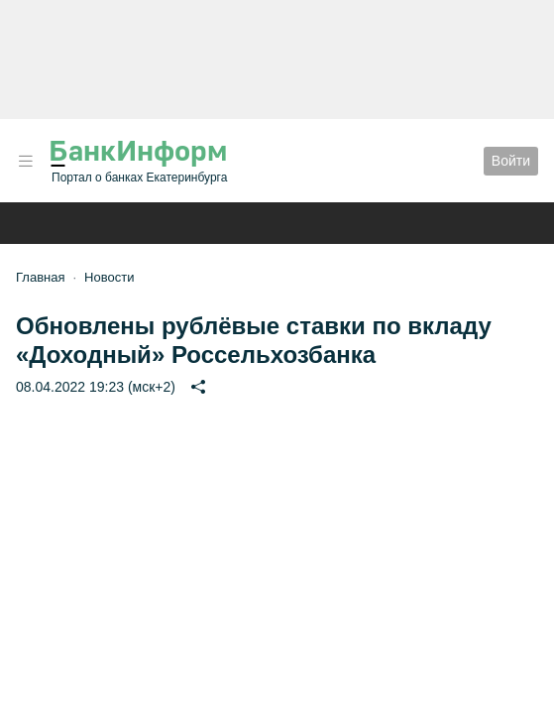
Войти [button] (511, 161)
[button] (26, 161)
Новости (109, 277)
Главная (40, 277)
